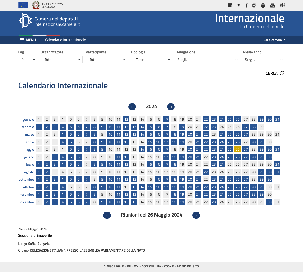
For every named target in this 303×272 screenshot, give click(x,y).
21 (198, 133)
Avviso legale (114, 265)
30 (269, 118)
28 (253, 126)
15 (150, 126)
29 (261, 118)
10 (110, 126)
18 (174, 133)
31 (277, 118)
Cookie (169, 265)
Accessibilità (151, 265)
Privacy (132, 265)
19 (182, 126)
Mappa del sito (188, 265)
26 (237, 118)
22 (206, 118)
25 (229, 118)
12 (126, 118)
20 (190, 133)
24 (222, 118)
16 (158, 126)
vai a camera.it (274, 39)
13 (134, 126)
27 (245, 126)
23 (214, 118)
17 (166, 118)
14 (142, 126)
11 (118, 126)
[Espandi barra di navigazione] (22, 40)
